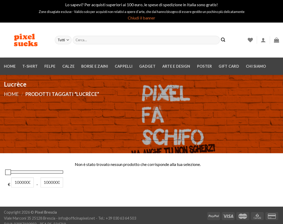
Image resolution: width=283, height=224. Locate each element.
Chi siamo (256, 66)
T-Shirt (30, 66)
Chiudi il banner (141, 17)
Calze (68, 66)
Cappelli (123, 66)
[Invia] (223, 40)
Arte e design (176, 66)
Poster (204, 66)
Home (10, 66)
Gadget (147, 66)
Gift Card (229, 66)
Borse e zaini (94, 66)
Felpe (49, 66)
